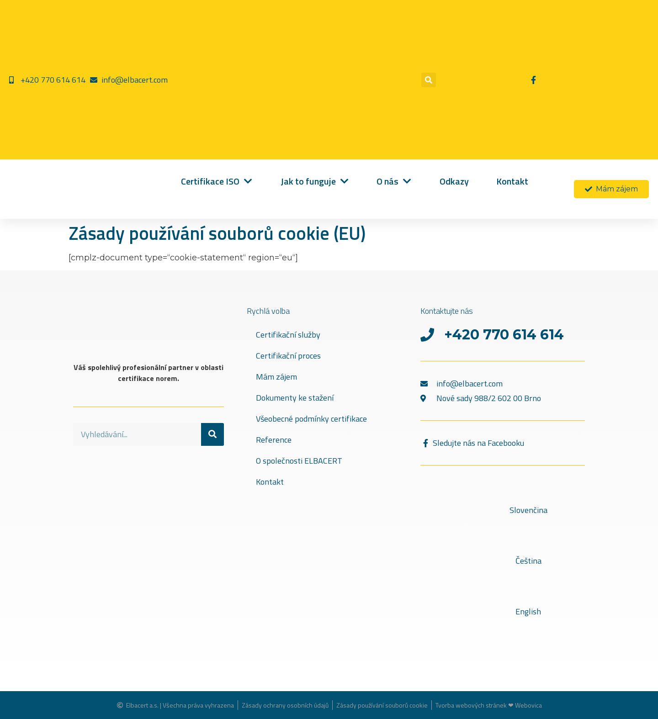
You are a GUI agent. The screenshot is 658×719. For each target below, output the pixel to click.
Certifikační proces (288, 355)
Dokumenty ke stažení (295, 397)
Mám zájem (276, 376)
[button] (428, 80)
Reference (274, 440)
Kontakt (270, 482)
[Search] (212, 434)
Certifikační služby (288, 334)
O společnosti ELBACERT (299, 461)
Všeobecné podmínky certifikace (311, 418)
